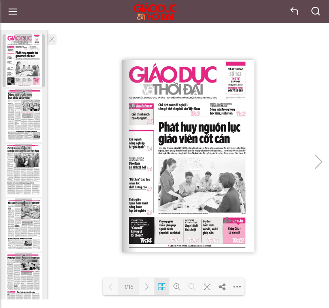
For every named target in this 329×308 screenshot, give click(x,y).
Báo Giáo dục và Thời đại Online (155, 12)
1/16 (129, 286)
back (294, 11)
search (316, 11)
